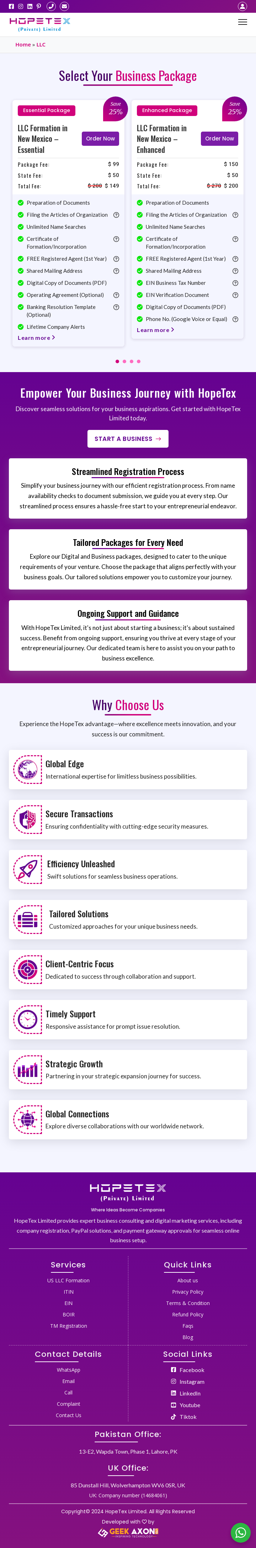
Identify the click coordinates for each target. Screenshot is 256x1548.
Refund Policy (187, 1314)
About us (187, 1280)
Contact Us (68, 1415)
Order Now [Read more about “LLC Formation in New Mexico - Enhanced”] (219, 138)
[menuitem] (68, 1279)
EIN (68, 1303)
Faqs (187, 1325)
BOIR (69, 1314)
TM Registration (68, 1325)
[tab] (117, 361)
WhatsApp (68, 1369)
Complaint (68, 1403)
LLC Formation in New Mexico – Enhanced (162, 138)
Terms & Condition (188, 1303)
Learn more (36, 337)
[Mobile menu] (242, 22)
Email (68, 1381)
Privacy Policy (187, 1291)
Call (68, 1392)
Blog (187, 1337)
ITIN (69, 1291)
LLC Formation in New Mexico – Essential (43, 138)
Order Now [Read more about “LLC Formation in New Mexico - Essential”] (100, 138)
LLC (41, 44)
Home (23, 44)
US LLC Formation (68, 1280)
